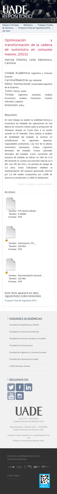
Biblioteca (28, 25)
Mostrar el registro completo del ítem (35, 184)
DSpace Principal (10, 25)
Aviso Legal (13, 475)
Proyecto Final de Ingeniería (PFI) (34, 28)
